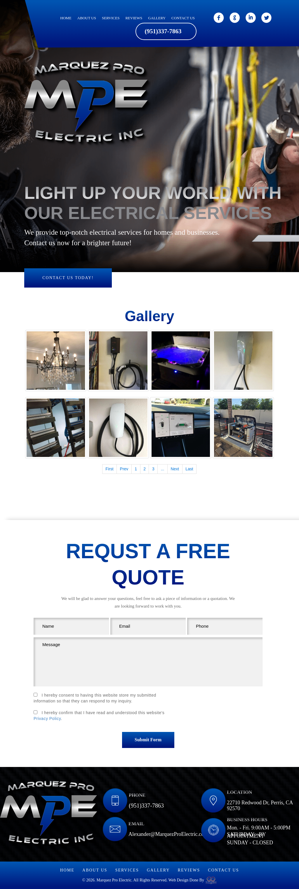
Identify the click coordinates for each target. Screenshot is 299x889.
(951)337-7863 (163, 31)
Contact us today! (68, 278)
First (109, 469)
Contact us (183, 18)
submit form (148, 739)
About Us (86, 18)
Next (175, 469)
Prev (124, 469)
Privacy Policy (47, 718)
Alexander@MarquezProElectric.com (168, 834)
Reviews (133, 18)
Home (65, 18)
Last (189, 469)
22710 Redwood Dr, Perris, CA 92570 (260, 805)
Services (110, 18)
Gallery (157, 18)
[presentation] (218, 707)
